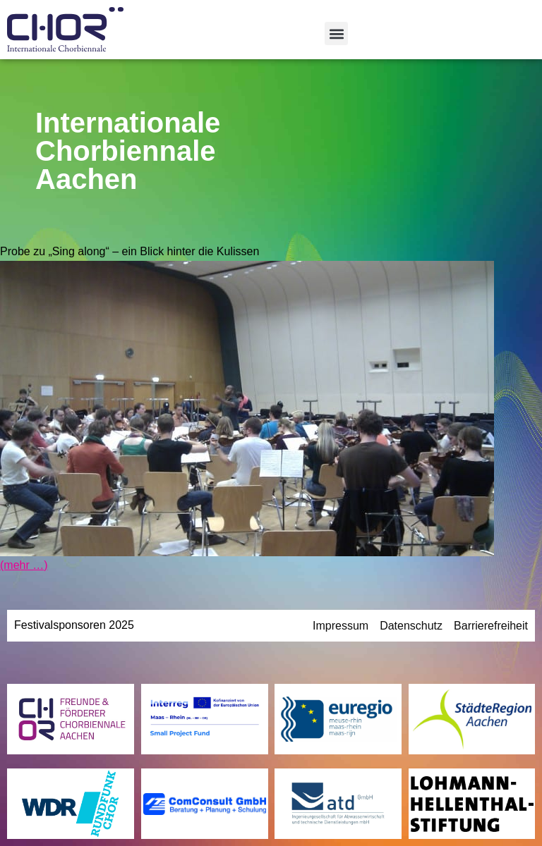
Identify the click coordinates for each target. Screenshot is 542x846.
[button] (336, 33)
